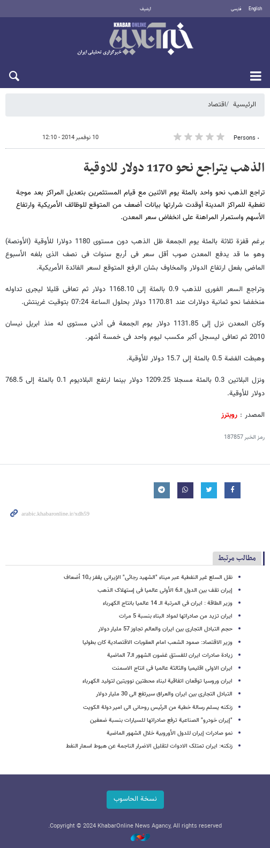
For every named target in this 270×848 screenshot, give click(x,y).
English (255, 9)
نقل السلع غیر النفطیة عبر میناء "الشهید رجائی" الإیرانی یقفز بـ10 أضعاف (148, 577)
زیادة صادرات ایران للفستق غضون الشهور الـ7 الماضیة (169, 655)
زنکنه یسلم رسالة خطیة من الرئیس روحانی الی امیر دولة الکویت (157, 707)
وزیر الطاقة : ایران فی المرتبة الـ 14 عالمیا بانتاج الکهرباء (167, 603)
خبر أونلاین (135, 39)
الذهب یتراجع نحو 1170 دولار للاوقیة (174, 168)
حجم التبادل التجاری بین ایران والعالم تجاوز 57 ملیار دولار (165, 629)
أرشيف (145, 9)
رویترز (229, 415)
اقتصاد (217, 104)
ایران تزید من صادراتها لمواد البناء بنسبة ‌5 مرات (175, 616)
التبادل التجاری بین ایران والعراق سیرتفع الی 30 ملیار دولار (164, 694)
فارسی (236, 9)
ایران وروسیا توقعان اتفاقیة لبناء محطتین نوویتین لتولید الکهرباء (157, 681)
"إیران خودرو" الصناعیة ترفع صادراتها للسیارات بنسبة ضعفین (161, 720)
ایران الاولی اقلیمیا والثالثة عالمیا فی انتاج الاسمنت (172, 668)
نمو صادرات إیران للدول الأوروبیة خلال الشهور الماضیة (169, 733)
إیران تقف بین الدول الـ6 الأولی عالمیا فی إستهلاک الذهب (165, 590)
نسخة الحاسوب (135, 799)
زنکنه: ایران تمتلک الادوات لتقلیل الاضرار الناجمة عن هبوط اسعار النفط (149, 746)
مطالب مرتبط (237, 558)
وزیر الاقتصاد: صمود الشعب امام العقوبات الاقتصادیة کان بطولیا (157, 642)
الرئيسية (244, 104)
